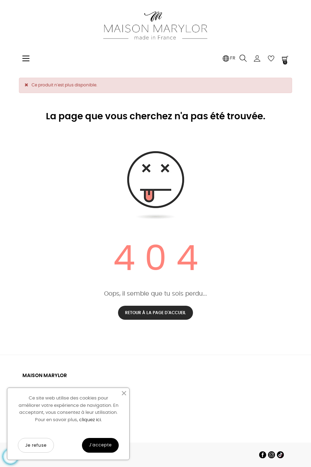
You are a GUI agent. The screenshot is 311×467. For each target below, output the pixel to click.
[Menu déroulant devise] (229, 58)
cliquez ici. (90, 420)
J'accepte (100, 445)
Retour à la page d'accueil (155, 313)
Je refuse (36, 445)
